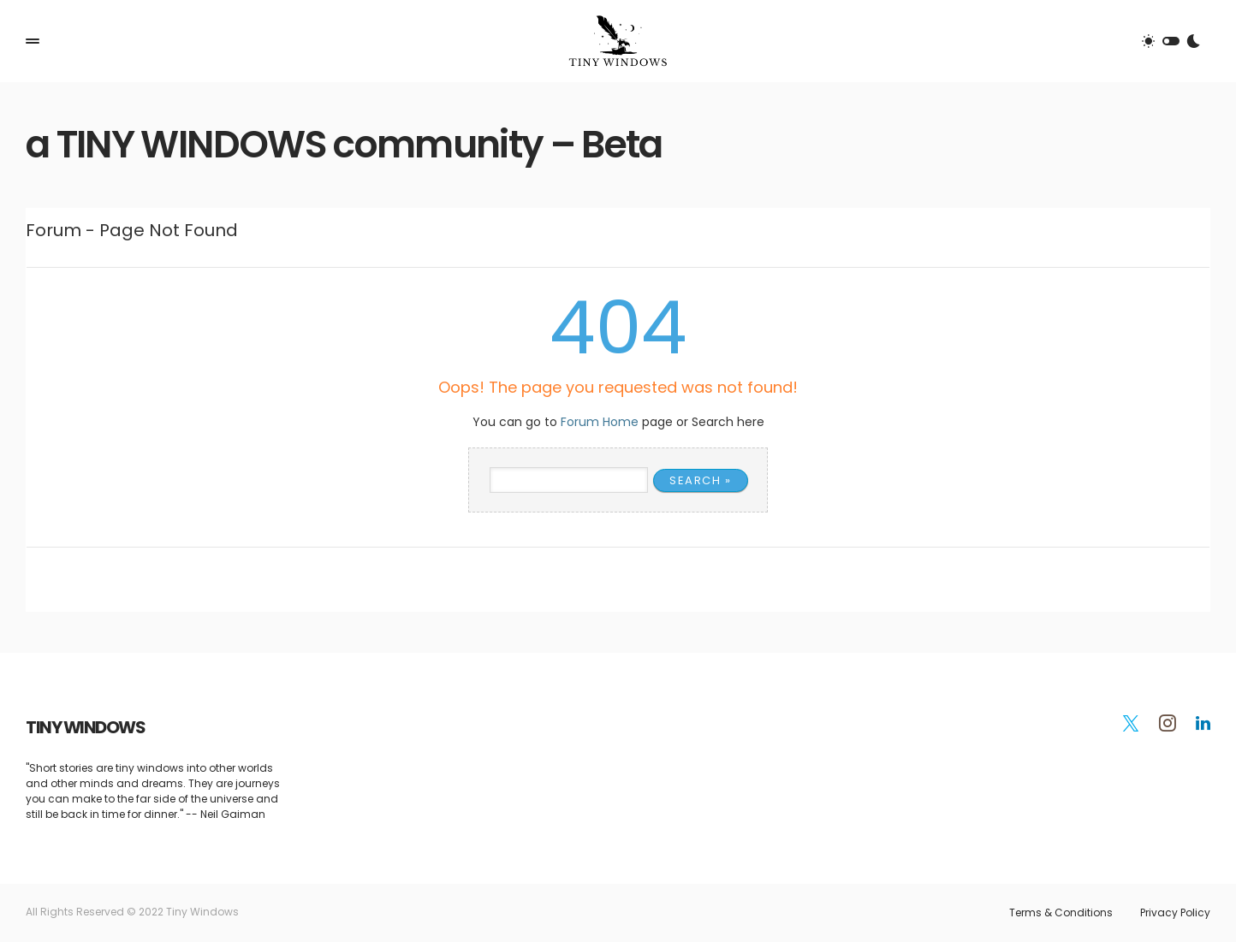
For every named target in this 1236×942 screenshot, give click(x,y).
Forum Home (600, 421)
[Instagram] (1167, 723)
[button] (32, 41)
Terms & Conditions (1061, 913)
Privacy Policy (1175, 913)
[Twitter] (1130, 723)
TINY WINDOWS (85, 727)
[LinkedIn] (1203, 723)
